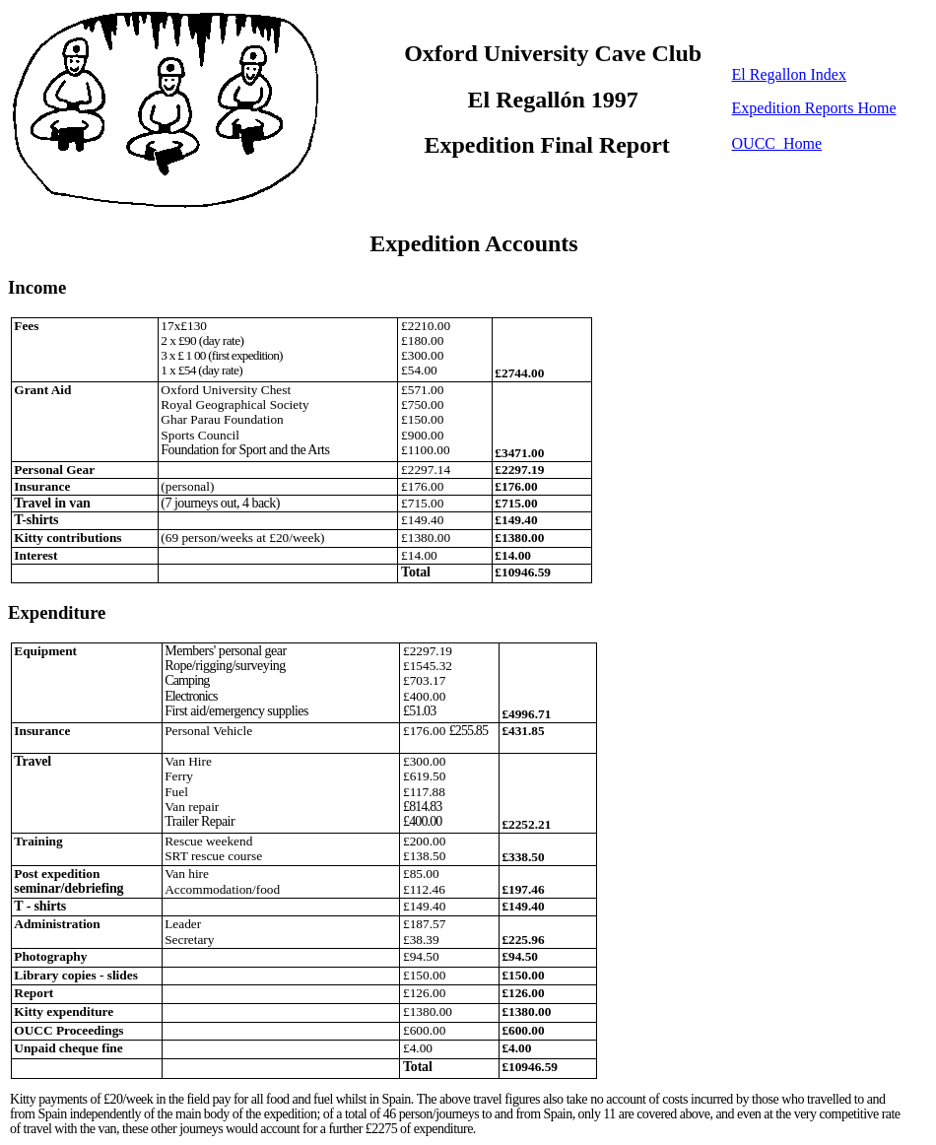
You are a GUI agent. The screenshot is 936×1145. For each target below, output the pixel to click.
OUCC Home (777, 143)
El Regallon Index (789, 74)
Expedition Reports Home (814, 108)
